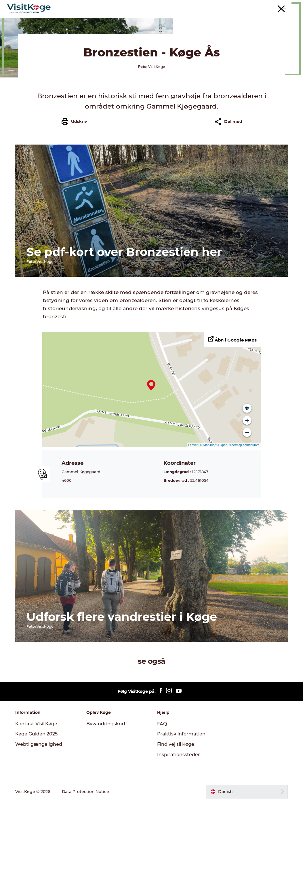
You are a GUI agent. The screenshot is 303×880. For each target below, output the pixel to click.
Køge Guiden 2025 (37, 811)
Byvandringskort (106, 801)
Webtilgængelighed (39, 821)
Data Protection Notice (86, 868)
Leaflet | (194, 522)
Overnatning (184, 18)
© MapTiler (208, 522)
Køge (11, 36)
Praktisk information (181, 811)
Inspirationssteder (178, 832)
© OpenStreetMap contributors (237, 522)
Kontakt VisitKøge (37, 801)
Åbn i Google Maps (236, 417)
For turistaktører (283, 5)
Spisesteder (149, 18)
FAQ (162, 801)
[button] (246, 869)
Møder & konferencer (246, 5)
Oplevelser (89, 18)
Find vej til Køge (176, 821)
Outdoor (215, 18)
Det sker (119, 18)
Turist (217, 5)
